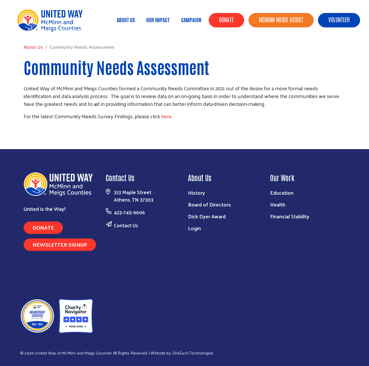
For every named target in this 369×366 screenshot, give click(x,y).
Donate (226, 19)
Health (277, 204)
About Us (126, 19)
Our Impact (158, 19)
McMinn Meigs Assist (281, 19)
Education (281, 192)
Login (194, 228)
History (196, 192)
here (166, 116)
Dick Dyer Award (207, 216)
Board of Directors (209, 204)
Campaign (191, 19)
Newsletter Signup (60, 244)
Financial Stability (289, 216)
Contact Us (126, 225)
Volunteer (339, 19)
